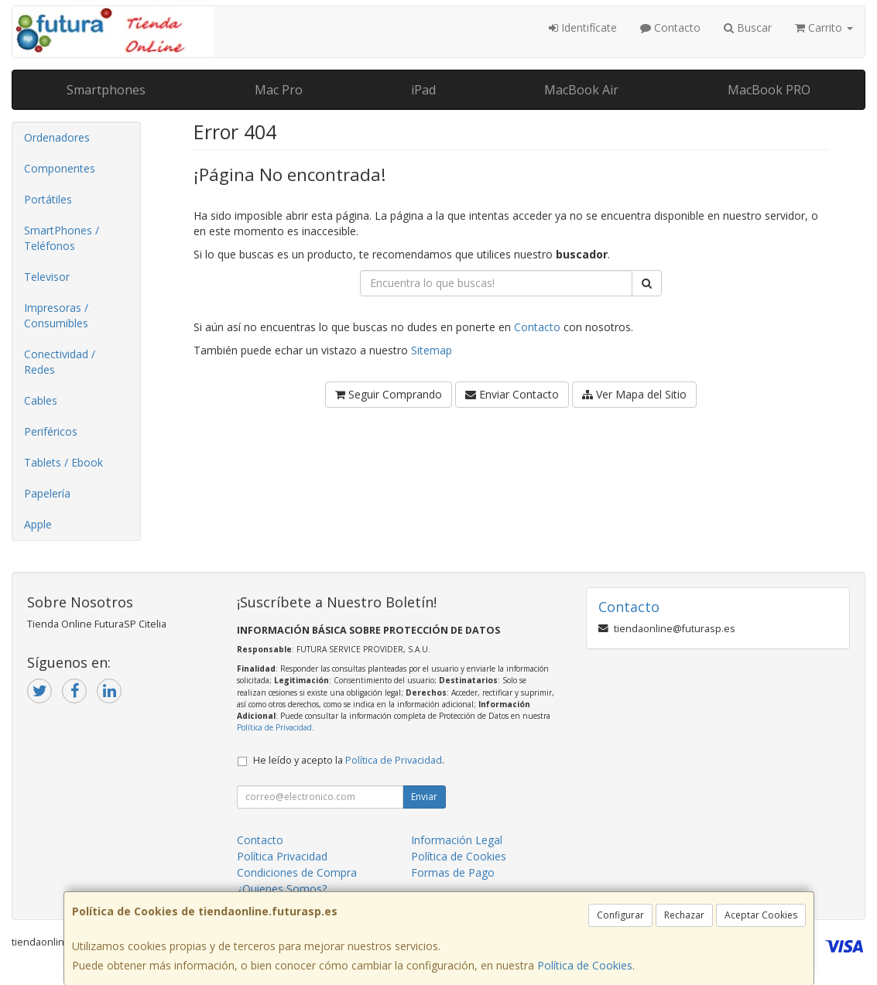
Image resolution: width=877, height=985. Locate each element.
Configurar (620, 915)
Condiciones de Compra (297, 872)
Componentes (59, 168)
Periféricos (50, 431)
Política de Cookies (584, 965)
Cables (40, 400)
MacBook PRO (769, 89)
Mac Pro (279, 89)
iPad (423, 89)
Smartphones (106, 89)
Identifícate (583, 27)
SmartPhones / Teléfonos (61, 238)
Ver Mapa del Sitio (634, 394)
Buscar (748, 27)
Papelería (47, 493)
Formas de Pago (453, 872)
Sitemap (431, 350)
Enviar (424, 796)
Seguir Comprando (388, 394)
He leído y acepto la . (348, 760)
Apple (38, 524)
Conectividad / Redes (59, 362)
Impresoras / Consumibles (56, 315)
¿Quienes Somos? (282, 888)
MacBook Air (581, 89)
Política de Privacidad (274, 727)
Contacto (670, 27)
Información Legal (456, 840)
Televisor (47, 276)
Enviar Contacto (512, 394)
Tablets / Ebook (63, 462)
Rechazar (684, 915)
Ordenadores (57, 137)
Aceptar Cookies (761, 915)
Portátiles (48, 199)
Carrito (824, 27)
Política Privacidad (282, 856)
